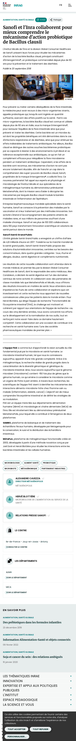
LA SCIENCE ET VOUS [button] (18, 705)
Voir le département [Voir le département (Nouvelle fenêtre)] (17, 577)
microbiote (10, 468)
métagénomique (29, 468)
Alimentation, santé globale (18, 20)
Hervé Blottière (27, 496)
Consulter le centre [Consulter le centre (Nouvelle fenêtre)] (17, 547)
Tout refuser (40, 729)
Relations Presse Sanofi (33, 515)
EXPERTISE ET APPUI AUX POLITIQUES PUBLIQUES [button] (30, 688)
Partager (55, 20)
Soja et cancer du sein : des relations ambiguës (33, 657)
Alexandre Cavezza (30, 478)
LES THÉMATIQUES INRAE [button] (21, 676)
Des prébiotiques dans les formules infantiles (32, 622)
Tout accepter (16, 729)
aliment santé (31, 463)
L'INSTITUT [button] (10, 695)
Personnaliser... (16, 736)
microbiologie (12, 463)
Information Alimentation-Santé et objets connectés (36, 639)
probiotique (49, 463)
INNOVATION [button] (13, 681)
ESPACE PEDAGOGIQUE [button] (20, 700)
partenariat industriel (53, 468)
